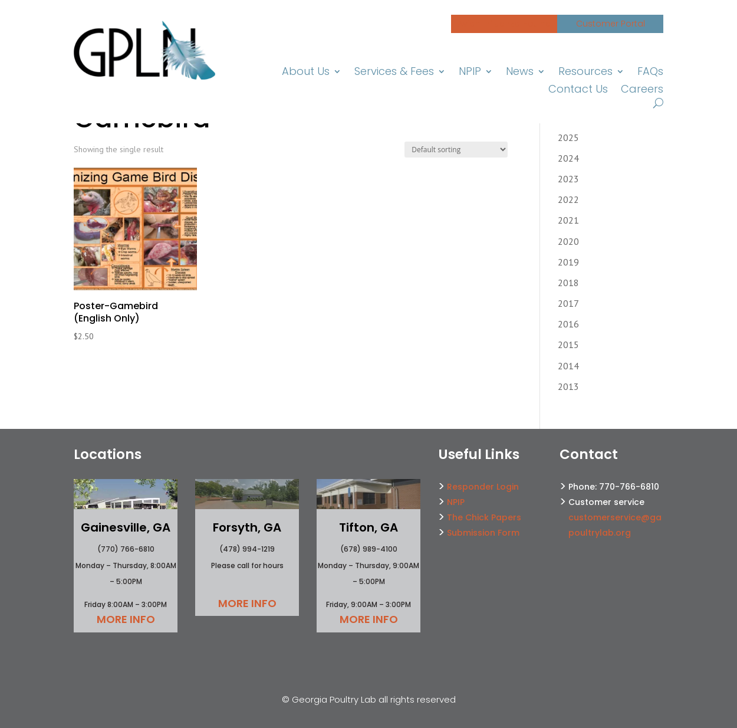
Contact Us (580, 90)
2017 (568, 303)
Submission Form (483, 533)
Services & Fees (396, 72)
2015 (568, 344)
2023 (568, 179)
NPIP (471, 72)
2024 (568, 158)
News (521, 72)
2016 (568, 324)
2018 (568, 282)
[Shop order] (456, 150)
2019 (568, 262)
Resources (586, 72)
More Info (126, 619)
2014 (568, 366)
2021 (568, 220)
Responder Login (483, 487)
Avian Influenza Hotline (504, 23)
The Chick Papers (484, 517)
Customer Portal (610, 23)
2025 (568, 137)
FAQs (650, 72)
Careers (642, 90)
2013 (568, 386)
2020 (568, 241)
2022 (568, 199)
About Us (308, 72)
